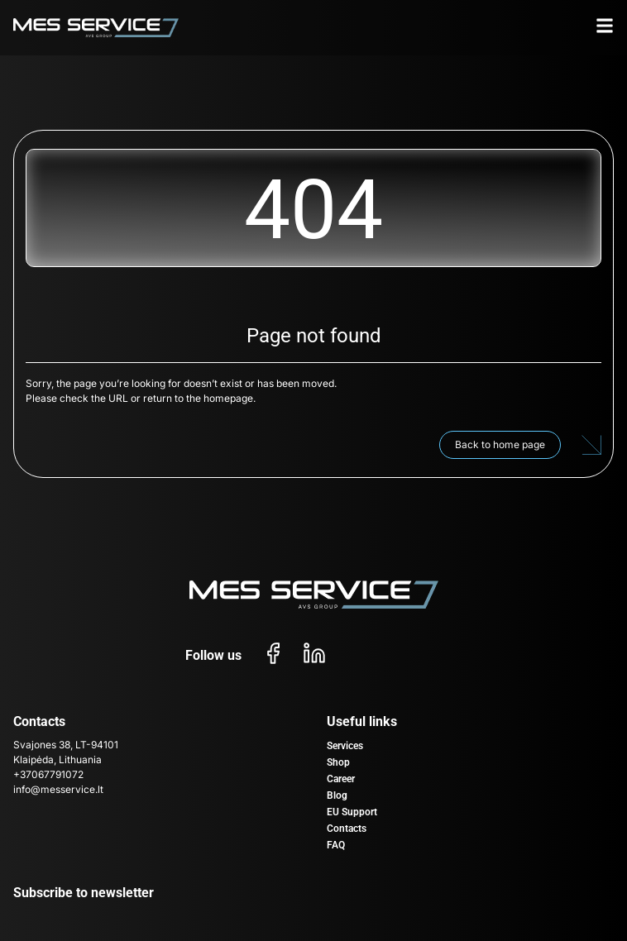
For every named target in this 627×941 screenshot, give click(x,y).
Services (345, 746)
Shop (338, 762)
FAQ (336, 845)
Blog (337, 795)
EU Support (352, 812)
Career (341, 779)
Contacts (346, 828)
